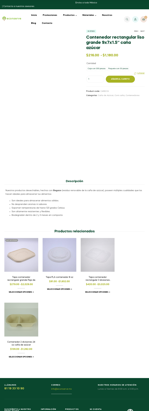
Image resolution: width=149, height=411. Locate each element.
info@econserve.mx (61, 322)
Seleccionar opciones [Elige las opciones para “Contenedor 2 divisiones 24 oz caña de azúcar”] (127, 290)
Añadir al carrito (120, 79)
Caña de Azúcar (106, 95)
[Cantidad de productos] (95, 79)
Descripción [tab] (74, 181)
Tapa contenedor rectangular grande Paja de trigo (20, 276)
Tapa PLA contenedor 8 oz (56, 276)
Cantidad (91, 63)
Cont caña (120, 95)
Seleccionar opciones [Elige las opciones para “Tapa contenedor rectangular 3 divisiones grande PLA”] (91, 290)
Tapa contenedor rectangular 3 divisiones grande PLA (93, 276)
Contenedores (133, 95)
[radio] (96, 69)
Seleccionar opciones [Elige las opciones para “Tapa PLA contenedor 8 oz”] (55, 290)
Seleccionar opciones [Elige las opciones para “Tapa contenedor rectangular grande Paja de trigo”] (19, 290)
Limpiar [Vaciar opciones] (141, 73)
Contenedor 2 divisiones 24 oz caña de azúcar (128, 276)
